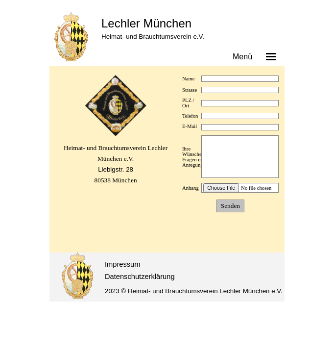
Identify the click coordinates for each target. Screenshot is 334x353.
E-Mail (189, 126)
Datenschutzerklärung (140, 276)
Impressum (122, 264)
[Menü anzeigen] (270, 56)
